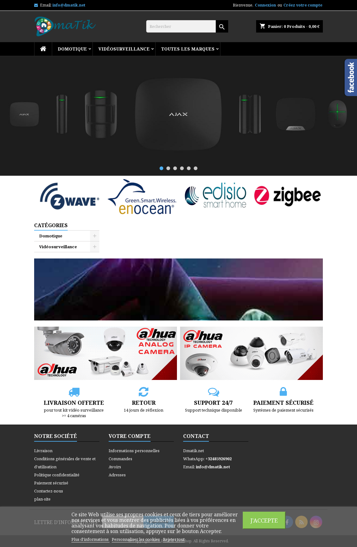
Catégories (51, 225)
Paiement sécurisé (51, 483)
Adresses (117, 475)
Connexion (265, 5)
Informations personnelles (134, 450)
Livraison (43, 450)
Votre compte (130, 436)
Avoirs (115, 467)
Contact (196, 436)
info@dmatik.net (68, 5)
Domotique (72, 49)
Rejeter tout (174, 539)
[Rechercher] (187, 26)
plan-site (42, 499)
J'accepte (264, 520)
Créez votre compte (302, 5)
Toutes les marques (188, 49)
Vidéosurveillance (124, 49)
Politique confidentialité (56, 475)
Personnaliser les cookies (136, 539)
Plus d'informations (90, 539)
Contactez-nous (48, 491)
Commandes (120, 458)
